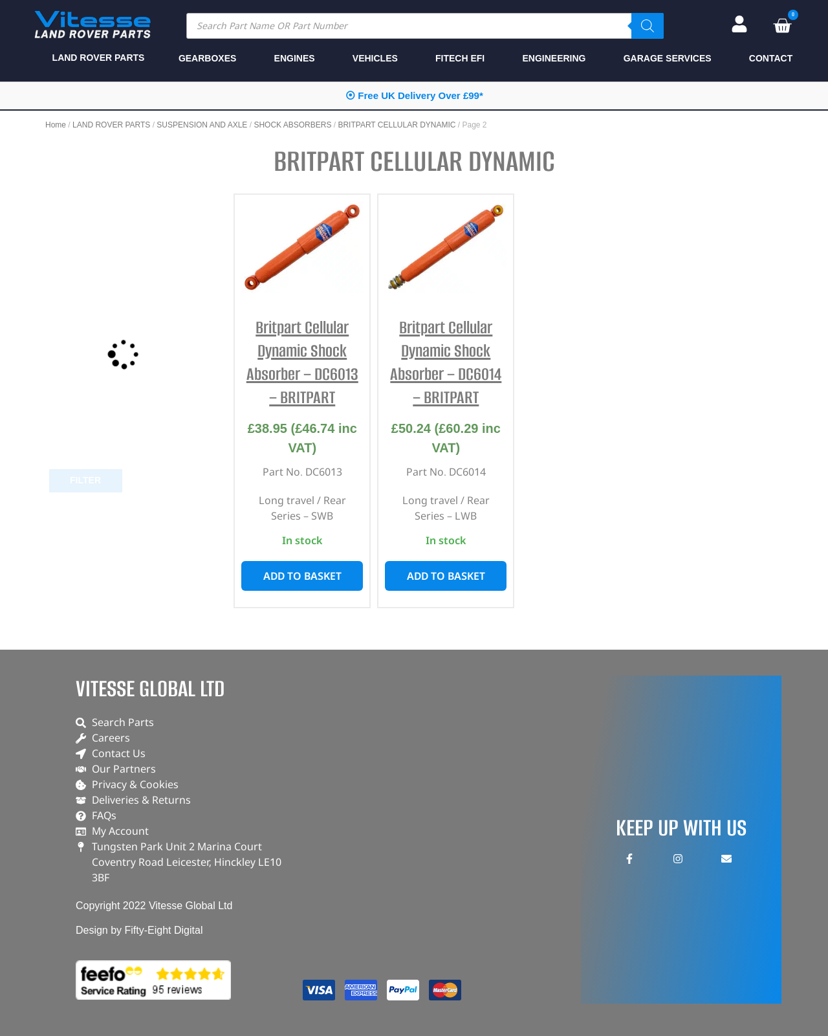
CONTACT (770, 58)
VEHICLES (375, 58)
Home (55, 124)
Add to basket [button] (302, 576)
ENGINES (294, 58)
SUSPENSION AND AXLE (202, 124)
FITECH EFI (460, 58)
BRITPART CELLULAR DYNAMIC (396, 124)
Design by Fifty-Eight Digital (139, 930)
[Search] (647, 26)
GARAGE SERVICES (668, 58)
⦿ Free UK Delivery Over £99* (414, 95)
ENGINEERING (553, 58)
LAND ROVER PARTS (111, 124)
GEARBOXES (207, 58)
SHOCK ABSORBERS (292, 124)
